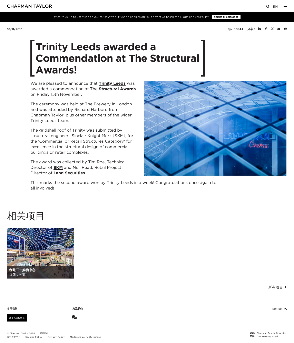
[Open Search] (268, 7)
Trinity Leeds (112, 83)
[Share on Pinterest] (285, 29)
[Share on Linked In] (259, 29)
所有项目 (277, 287)
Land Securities (69, 172)
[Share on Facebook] (265, 29)
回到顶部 (279, 308)
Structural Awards (117, 88)
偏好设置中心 (13, 337)
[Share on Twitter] (272, 29)
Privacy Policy (56, 337)
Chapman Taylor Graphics (271, 333)
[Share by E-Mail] (278, 29)
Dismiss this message (226, 17)
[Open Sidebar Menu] (285, 6)
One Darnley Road (267, 336)
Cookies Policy (199, 17)
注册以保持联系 (17, 318)
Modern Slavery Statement (85, 337)
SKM (58, 167)
